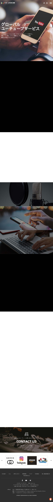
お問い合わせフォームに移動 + (26, 445)
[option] (26, 30)
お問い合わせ (16, 473)
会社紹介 (4, 473)
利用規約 (37, 473)
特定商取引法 (27, 475)
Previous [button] (2, 460)
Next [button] (51, 460)
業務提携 (24, 473)
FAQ (10, 473)
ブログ (30, 473)
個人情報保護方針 (46, 473)
